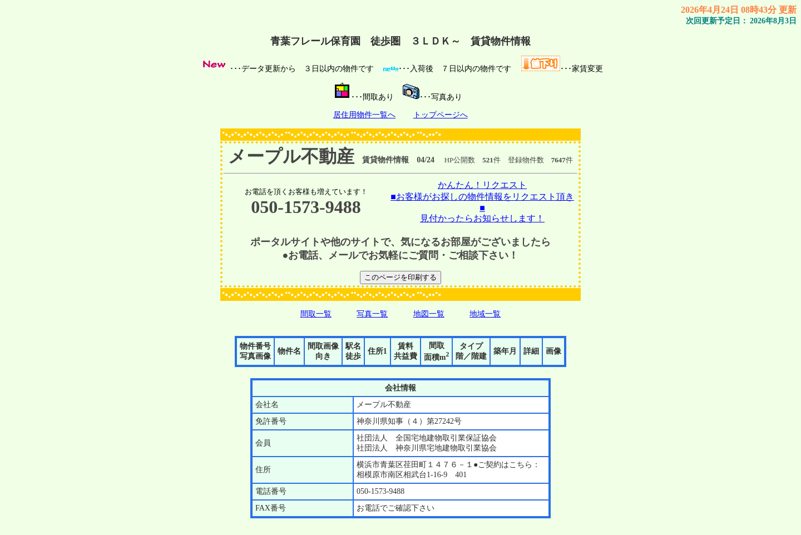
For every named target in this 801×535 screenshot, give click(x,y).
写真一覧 (372, 314)
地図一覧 (428, 314)
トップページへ (440, 115)
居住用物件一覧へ (364, 115)
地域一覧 (485, 314)
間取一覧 (316, 314)
